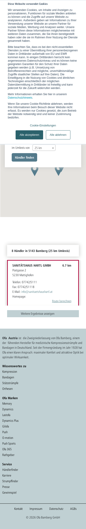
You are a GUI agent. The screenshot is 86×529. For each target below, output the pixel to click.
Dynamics (7, 409)
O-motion (7, 438)
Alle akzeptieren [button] (29, 134)
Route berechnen (61, 301)
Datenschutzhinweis (20, 97)
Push (5, 432)
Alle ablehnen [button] (58, 134)
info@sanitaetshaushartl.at (37, 291)
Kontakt (18, 509)
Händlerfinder (10, 469)
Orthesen (7, 388)
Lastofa (6, 415)
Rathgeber (8, 455)
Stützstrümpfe (10, 383)
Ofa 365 (7, 449)
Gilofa (5, 426)
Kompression (9, 371)
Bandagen (8, 377)
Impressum (36, 509)
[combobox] (44, 147)
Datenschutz (56, 509)
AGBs (73, 509)
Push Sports (9, 443)
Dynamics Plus (10, 420)
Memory (7, 403)
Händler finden (24, 157)
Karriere (6, 475)
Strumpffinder (10, 481)
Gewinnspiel (9, 492)
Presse (6, 487)
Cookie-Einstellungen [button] (43, 125)
